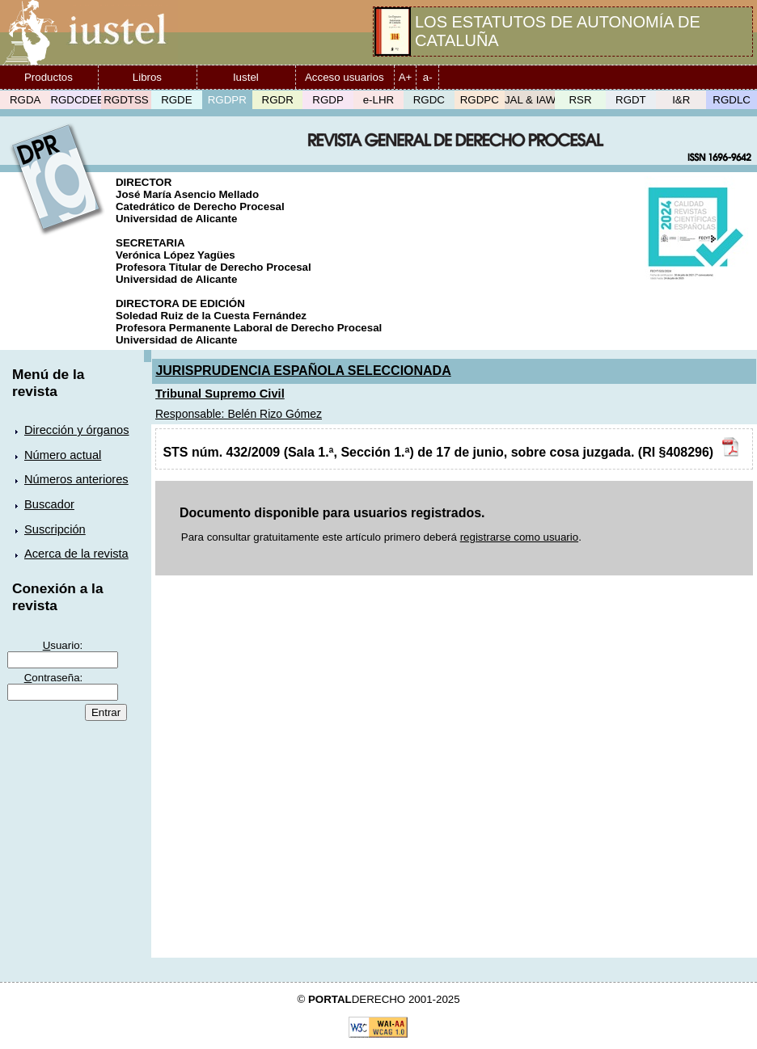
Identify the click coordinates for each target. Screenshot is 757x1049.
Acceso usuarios (344, 77)
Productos (48, 77)
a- (428, 77)
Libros (147, 77)
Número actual (62, 455)
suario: (63, 645)
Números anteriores (76, 479)
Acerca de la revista (76, 553)
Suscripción (55, 529)
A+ (405, 77)
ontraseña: (53, 678)
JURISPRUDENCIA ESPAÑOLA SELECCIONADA (302, 370)
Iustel (246, 77)
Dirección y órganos (76, 429)
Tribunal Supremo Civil (220, 393)
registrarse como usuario (519, 537)
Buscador (49, 504)
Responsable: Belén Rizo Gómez (238, 413)
